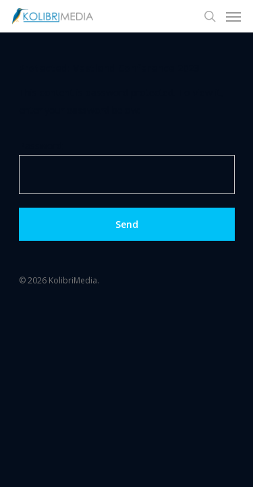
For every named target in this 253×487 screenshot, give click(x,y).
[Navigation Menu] (233, 16)
